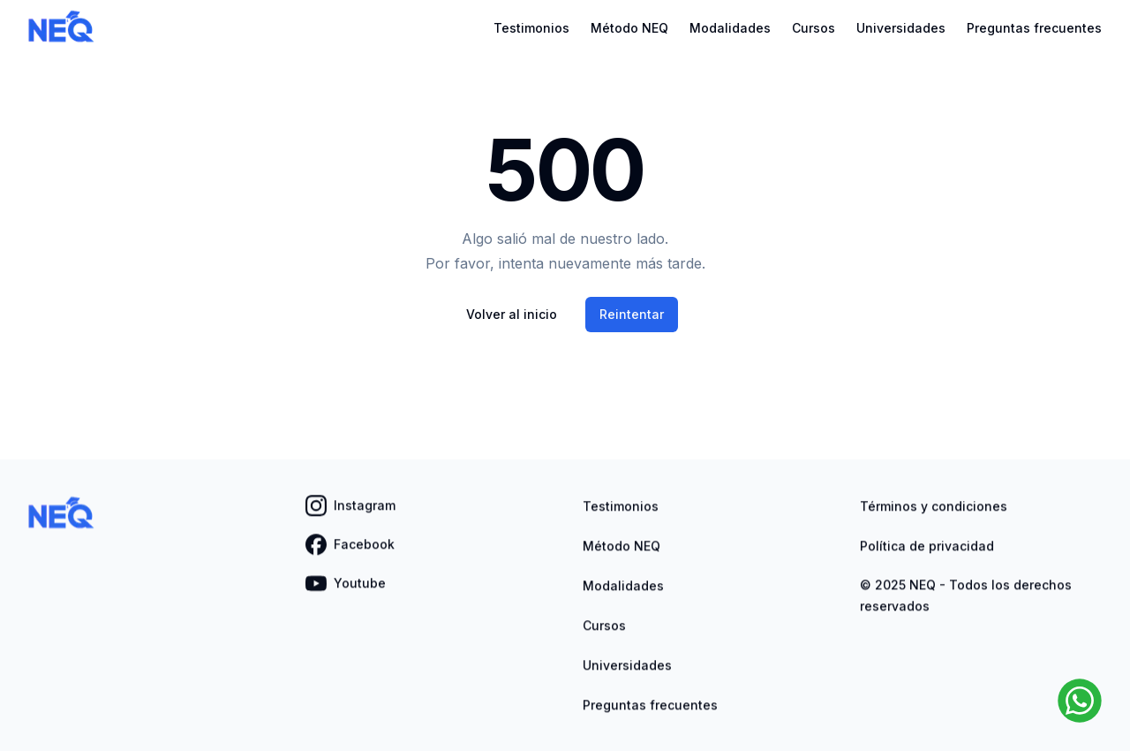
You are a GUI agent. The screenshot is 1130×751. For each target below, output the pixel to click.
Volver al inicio (511, 314)
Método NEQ (629, 27)
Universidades (900, 27)
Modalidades (730, 27)
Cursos (813, 27)
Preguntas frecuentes (1034, 27)
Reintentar (631, 314)
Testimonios (531, 27)
